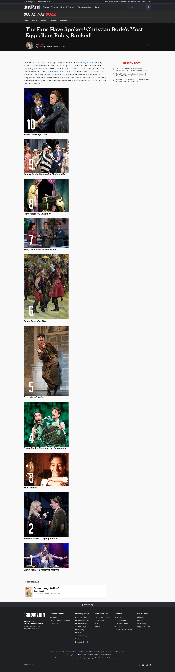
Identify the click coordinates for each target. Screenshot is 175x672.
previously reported (33, 68)
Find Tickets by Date (82, 617)
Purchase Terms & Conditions (88, 652)
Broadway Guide (85, 7)
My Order (109, 2)
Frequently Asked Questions (60, 620)
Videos (43, 20)
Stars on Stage (80, 626)
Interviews (64, 20)
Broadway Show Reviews (123, 629)
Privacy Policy (54, 652)
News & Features (67, 7)
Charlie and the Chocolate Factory (60, 71)
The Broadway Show (122, 2)
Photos (34, 20)
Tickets (54, 7)
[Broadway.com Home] (32, 7)
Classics (78, 633)
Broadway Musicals (82, 620)
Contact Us (28, 621)
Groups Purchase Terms (105, 652)
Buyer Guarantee (143, 626)
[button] (147, 47)
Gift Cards (135, 2)
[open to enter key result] (148, 7)
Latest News (99, 620)
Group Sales (146, 2)
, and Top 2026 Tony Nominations (132, 80)
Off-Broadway (80, 639)
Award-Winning (81, 636)
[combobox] (138, 7)
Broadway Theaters (122, 623)
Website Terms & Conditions (68, 652)
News (26, 20)
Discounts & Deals (82, 642)
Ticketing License (120, 652)
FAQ (97, 7)
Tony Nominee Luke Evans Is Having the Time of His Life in (132, 75)
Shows (46, 7)
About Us (140, 617)
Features (53, 20)
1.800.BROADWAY (37, 2)
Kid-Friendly (79, 629)
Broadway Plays (81, 623)
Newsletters (119, 617)
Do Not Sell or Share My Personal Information (96, 655)
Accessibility (141, 623)
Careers (140, 620)
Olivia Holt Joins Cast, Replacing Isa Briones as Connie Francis (131, 69)
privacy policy (88, 658)
